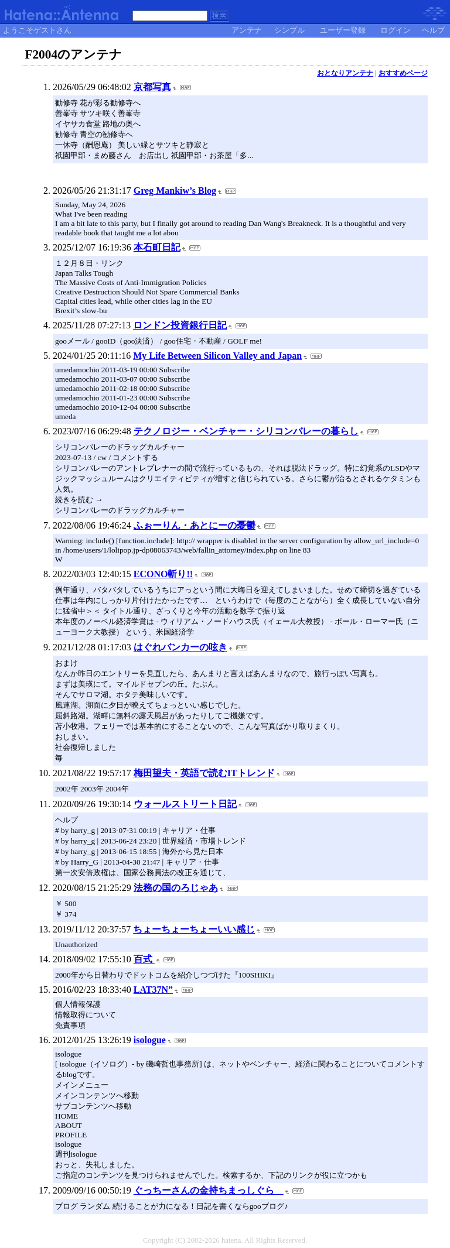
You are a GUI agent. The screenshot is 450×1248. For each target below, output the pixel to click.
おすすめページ (403, 73)
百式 (144, 959)
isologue (150, 1040)
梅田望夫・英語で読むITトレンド (204, 773)
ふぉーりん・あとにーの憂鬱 (194, 525)
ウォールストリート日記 (185, 804)
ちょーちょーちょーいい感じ (194, 929)
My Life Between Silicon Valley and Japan (217, 356)
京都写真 (152, 87)
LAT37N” (153, 990)
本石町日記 (157, 247)
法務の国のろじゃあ (176, 888)
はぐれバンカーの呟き (180, 647)
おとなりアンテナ (345, 73)
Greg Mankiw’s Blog (175, 191)
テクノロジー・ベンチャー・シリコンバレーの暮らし (246, 431)
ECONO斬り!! (163, 574)
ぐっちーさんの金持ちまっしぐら (209, 1190)
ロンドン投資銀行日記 (180, 325)
